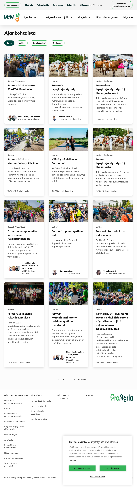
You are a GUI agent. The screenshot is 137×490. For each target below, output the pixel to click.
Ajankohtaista (32, 17)
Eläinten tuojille (10, 434)
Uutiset (22, 43)
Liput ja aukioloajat (39, 406)
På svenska (58, 5)
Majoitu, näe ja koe (39, 419)
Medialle (29, 5)
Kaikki (9, 43)
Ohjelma (128, 17)
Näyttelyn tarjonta (107, 17)
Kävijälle (36, 395)
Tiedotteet (57, 43)
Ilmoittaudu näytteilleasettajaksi (121, 5)
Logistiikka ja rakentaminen (10, 446)
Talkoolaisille (43, 5)
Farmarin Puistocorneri (13, 458)
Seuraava (82, 379)
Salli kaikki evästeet (82, 468)
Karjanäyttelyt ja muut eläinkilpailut (14, 427)
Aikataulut (8, 440)
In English (71, 5)
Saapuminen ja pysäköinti (10, 464)
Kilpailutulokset (39, 43)
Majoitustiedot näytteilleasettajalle (13, 414)
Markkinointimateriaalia (14, 421)
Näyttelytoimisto (11, 453)
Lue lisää (72, 461)
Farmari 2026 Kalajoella (41, 401)
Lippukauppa (13, 5)
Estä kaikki (113, 468)
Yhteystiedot (85, 5)
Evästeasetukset (97, 477)
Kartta (7, 408)
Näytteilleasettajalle (17, 395)
